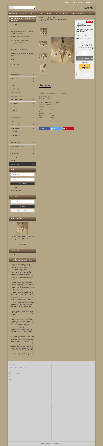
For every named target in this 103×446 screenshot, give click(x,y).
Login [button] (80, 2)
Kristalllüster (13, 107)
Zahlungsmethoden (14, 380)
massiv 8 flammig (15, 128)
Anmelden (22, 183)
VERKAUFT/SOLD (15, 164)
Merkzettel (88, 2)
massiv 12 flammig (15, 132)
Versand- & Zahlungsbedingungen (17, 367)
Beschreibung (45, 85)
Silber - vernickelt (14, 153)
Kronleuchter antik (15, 74)
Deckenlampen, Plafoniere (17, 157)
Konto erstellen (14, 187)
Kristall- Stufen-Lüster (16, 99)
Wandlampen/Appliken (16, 149)
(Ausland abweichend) (90, 40)
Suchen (67, 2)
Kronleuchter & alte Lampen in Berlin (82, 13)
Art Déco (12, 85)
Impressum (12, 370)
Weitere (33, 13)
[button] (73, 2)
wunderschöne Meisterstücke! (18, 13)
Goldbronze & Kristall (15, 142)
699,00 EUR (22, 245)
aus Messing (13, 110)
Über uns (12, 254)
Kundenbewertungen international (57, 13)
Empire (12, 121)
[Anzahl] (84, 53)
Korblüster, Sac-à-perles (16, 96)
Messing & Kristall (15, 139)
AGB (10, 377)
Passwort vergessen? (16, 190)
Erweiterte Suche (22, 210)
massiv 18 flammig (15, 135)
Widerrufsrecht (13, 383)
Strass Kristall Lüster (15, 117)
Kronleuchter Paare (15, 114)
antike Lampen (14, 78)
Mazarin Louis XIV (15, 124)
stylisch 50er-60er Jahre (16, 146)
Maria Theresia (14, 103)
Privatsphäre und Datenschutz (16, 374)
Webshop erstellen (46, 443)
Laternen (12, 160)
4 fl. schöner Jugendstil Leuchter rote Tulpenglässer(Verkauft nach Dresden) (22, 239)
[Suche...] (11, 7)
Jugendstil (13, 81)
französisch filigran (15, 89)
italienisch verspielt (15, 92)
